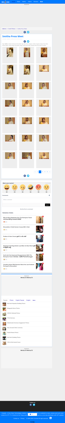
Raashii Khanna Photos (12, 333)
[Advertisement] (26, 17)
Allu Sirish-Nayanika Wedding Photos (16, 304)
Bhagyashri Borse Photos (13, 308)
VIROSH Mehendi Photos (13, 313)
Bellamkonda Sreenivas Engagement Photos (18, 323)
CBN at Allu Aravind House (13, 342)
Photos (11, 300)
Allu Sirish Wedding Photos (14, 337)
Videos (30, 1)
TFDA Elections (11, 318)
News (18, 1)
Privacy (22, 418)
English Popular (20, 300)
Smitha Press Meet (22, 29)
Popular (5, 300)
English (28, 300)
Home (13, 1)
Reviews (36, 1)
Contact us (16, 418)
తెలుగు (34, 300)
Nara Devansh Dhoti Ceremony (14, 328)
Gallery (24, 1)
